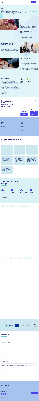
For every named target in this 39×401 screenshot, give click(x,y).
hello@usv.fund (4, 391)
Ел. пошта (21, 392)
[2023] (34, 112)
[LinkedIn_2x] (5, 394)
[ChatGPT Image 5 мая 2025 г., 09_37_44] (2, 394)
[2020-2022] (24, 112)
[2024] (24, 114)
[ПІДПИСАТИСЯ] (34, 393)
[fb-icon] (3, 394)
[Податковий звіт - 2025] (34, 114)
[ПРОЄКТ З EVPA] (33, 2)
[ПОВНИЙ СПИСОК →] (4, 338)
